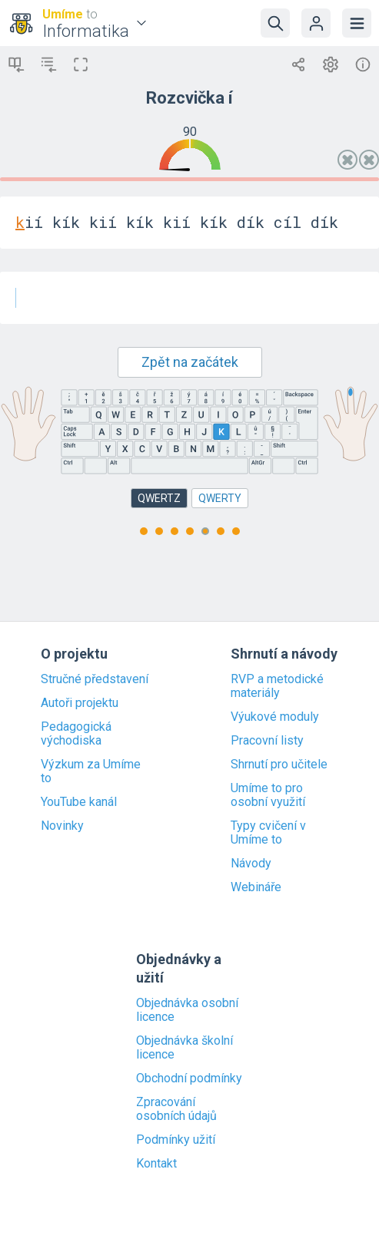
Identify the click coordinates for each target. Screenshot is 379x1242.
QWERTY (219, 498)
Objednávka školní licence (184, 1048)
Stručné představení (94, 679)
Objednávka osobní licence (187, 1010)
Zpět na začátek (189, 362)
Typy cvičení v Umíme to (268, 833)
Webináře (256, 887)
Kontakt (156, 1164)
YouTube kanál (79, 802)
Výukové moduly (275, 717)
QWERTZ (159, 498)
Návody (251, 863)
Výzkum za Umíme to (91, 771)
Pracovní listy (267, 741)
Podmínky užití (175, 1140)
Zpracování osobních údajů (176, 1109)
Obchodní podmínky (189, 1078)
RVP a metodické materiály (277, 686)
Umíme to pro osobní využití (268, 795)
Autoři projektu (79, 703)
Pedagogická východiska (76, 734)
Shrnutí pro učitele (279, 764)
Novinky (62, 826)
